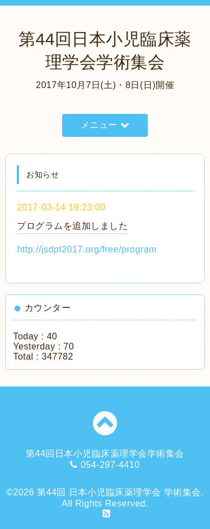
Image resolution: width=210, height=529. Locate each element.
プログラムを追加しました (72, 226)
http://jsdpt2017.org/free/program (87, 249)
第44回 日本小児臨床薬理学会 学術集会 (119, 492)
